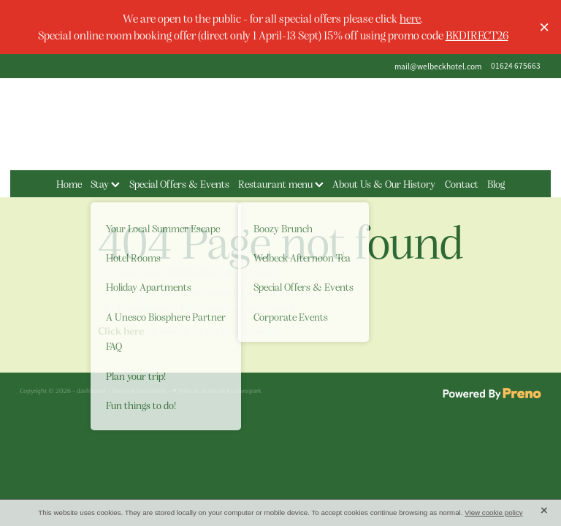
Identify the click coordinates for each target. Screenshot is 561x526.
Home (69, 183)
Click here (121, 331)
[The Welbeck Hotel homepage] (280, 124)
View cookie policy (494, 512)
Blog (496, 183)
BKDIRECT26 (477, 35)
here (410, 18)
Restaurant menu (281, 183)
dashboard (91, 390)
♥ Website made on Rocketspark (217, 390)
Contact (461, 183)
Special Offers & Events (179, 183)
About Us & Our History (383, 183)
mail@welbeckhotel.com (437, 66)
